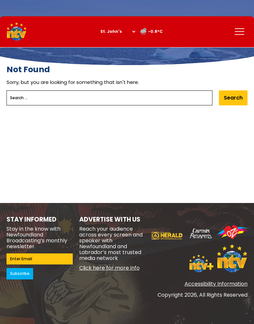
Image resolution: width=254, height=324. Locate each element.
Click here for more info (109, 268)
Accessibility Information (216, 284)
